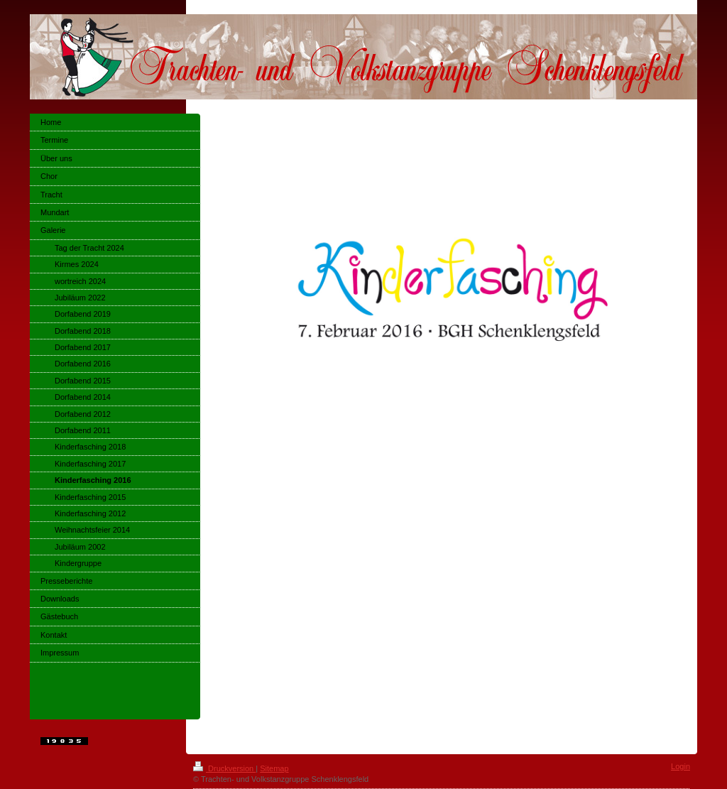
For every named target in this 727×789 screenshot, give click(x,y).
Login (680, 766)
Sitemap (274, 768)
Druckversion (224, 768)
